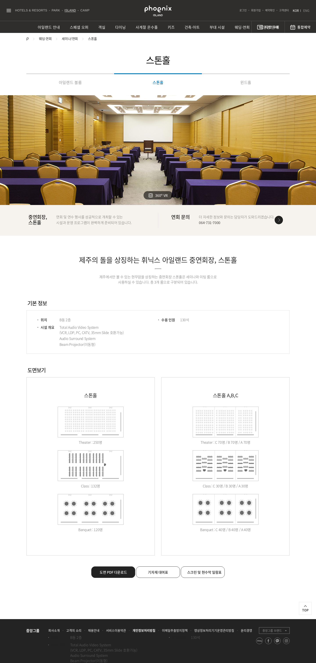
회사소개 (54, 630)
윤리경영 (246, 630)
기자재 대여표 (158, 572)
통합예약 (304, 27)
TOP (305, 610)
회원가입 (256, 10)
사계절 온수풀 (147, 27)
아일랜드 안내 (49, 27)
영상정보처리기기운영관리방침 (214, 630)
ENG (306, 10)
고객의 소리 (73, 630)
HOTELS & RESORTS (31, 10)
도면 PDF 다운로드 (113, 572)
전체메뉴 (8, 10)
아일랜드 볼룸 (70, 82)
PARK (56, 10)
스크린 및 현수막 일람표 (204, 572)
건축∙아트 (192, 27)
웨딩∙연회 (242, 27)
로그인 (243, 10)
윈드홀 (245, 82)
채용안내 (93, 630)
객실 (101, 27)
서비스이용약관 (116, 630)
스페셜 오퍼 (79, 27)
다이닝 (120, 27)
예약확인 (270, 10)
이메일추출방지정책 (175, 630)
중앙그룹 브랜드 (272, 630)
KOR (296, 10)
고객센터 (284, 10)
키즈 (171, 27)
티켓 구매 (272, 27)
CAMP (85, 10)
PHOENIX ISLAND (158, 10)
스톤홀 (158, 82)
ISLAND (70, 10)
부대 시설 (217, 27)
